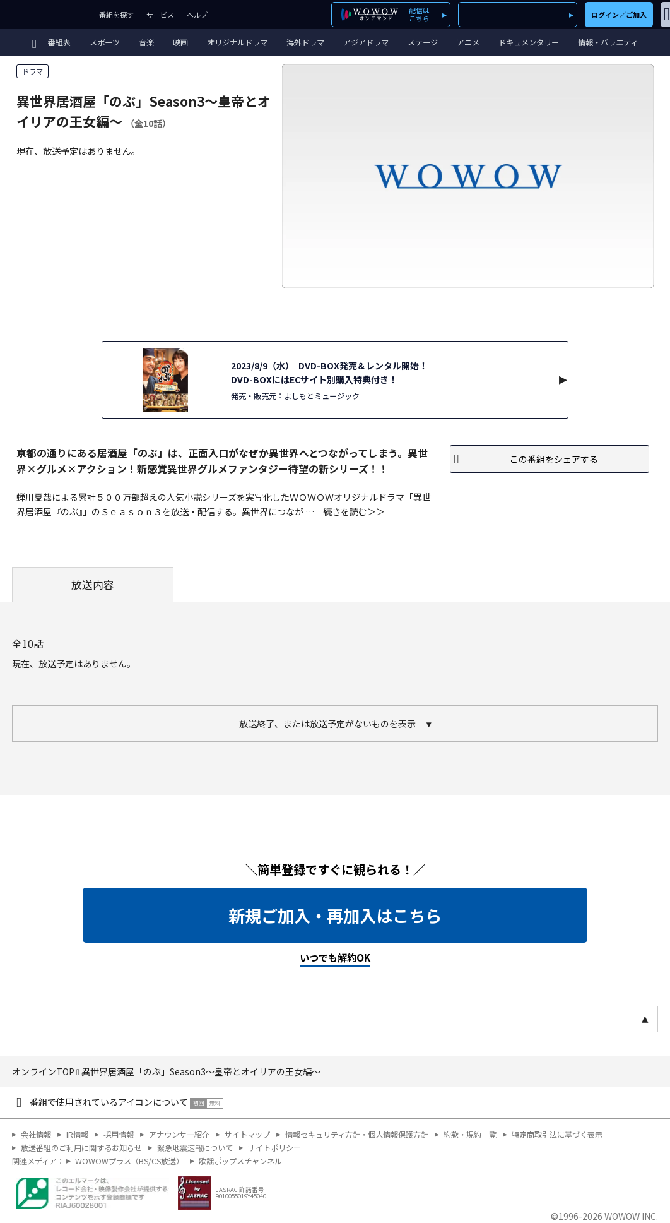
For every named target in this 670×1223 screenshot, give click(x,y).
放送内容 (92, 584)
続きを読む (345, 511)
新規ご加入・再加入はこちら (335, 916)
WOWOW (46, 14)
